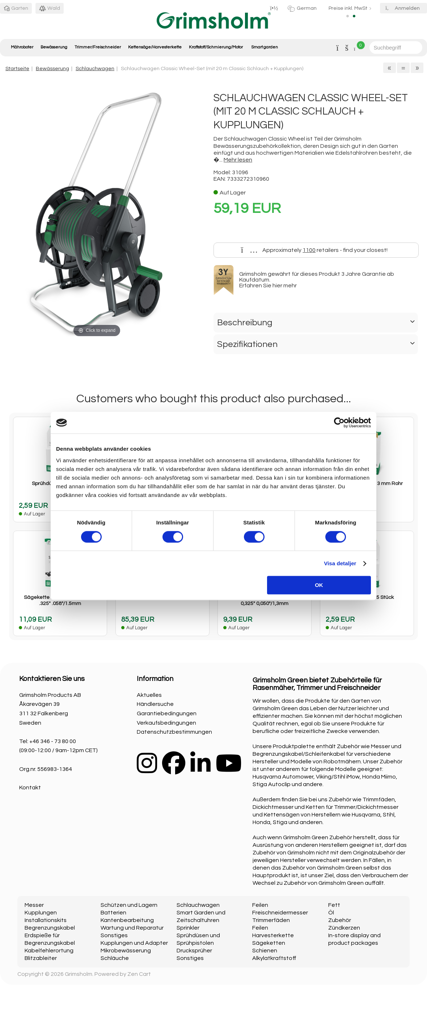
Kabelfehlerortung (49, 950)
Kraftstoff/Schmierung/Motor (216, 47)
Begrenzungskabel (50, 928)
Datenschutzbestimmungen (174, 732)
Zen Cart (139, 974)
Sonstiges (114, 935)
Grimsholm (78, 974)
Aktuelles (149, 695)
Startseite (17, 68)
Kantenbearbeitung (127, 920)
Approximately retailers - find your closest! (314, 250)
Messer (34, 905)
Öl (331, 912)
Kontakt (30, 787)
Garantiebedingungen (166, 713)
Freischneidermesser (280, 912)
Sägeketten (268, 943)
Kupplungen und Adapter (134, 943)
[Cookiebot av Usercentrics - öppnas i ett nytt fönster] (339, 422)
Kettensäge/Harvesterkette (155, 47)
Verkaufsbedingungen (166, 723)
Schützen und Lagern (129, 905)
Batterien (113, 912)
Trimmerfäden (271, 920)
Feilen (260, 905)
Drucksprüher (194, 950)
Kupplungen (41, 912)
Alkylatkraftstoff (274, 958)
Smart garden (264, 47)
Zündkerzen (344, 928)
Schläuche (115, 958)
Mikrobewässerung (126, 950)
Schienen (264, 950)
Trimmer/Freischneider (98, 47)
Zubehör (339, 920)
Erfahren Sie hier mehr (268, 285)
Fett (334, 905)
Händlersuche (155, 704)
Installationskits (46, 920)
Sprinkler (188, 928)
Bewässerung (54, 47)
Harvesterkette (273, 935)
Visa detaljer (340, 563)
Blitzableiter (41, 958)
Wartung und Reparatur (132, 928)
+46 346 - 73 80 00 (52, 741)
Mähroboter (22, 47)
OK (319, 585)
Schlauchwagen (95, 68)
